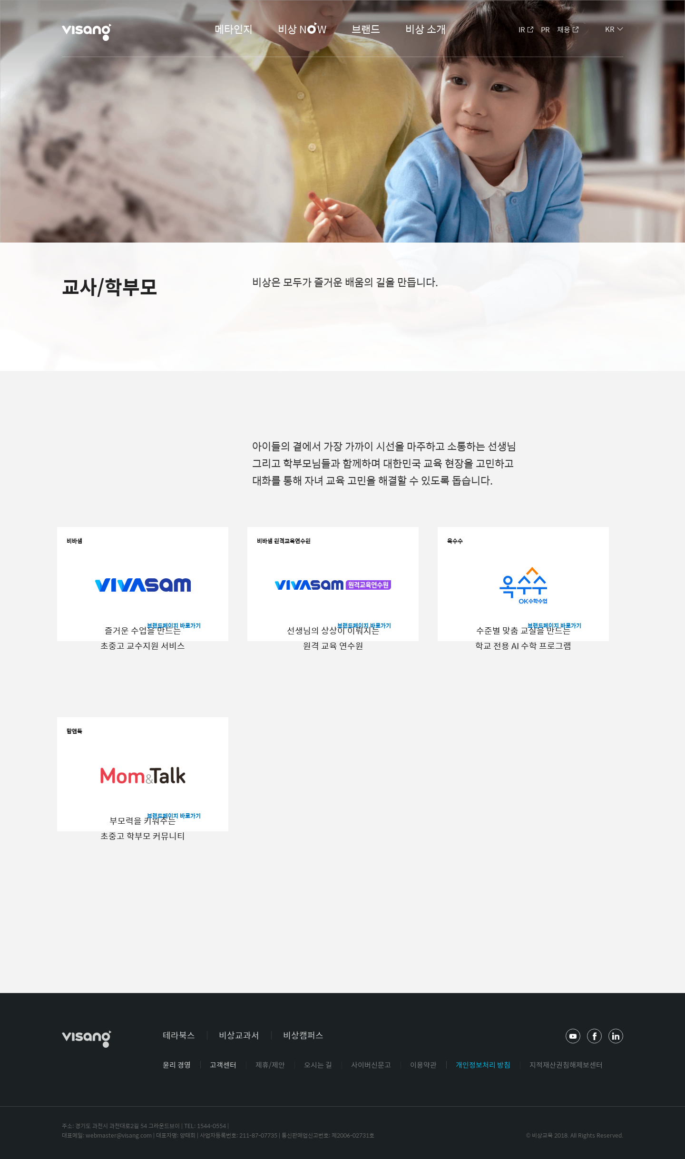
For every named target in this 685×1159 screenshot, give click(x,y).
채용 (563, 29)
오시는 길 (318, 1064)
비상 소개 (425, 29)
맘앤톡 (88, 742)
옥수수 (469, 552)
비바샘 (88, 552)
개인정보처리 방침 (483, 1064)
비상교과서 (239, 1035)
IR (522, 29)
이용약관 (423, 1064)
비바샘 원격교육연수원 (307, 552)
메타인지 (234, 29)
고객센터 (223, 1064)
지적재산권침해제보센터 (566, 1064)
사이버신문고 (371, 1064)
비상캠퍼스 (303, 1035)
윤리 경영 (177, 1064)
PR (545, 29)
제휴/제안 (270, 1064)
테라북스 (179, 1035)
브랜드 (366, 29)
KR (610, 28)
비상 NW (302, 30)
